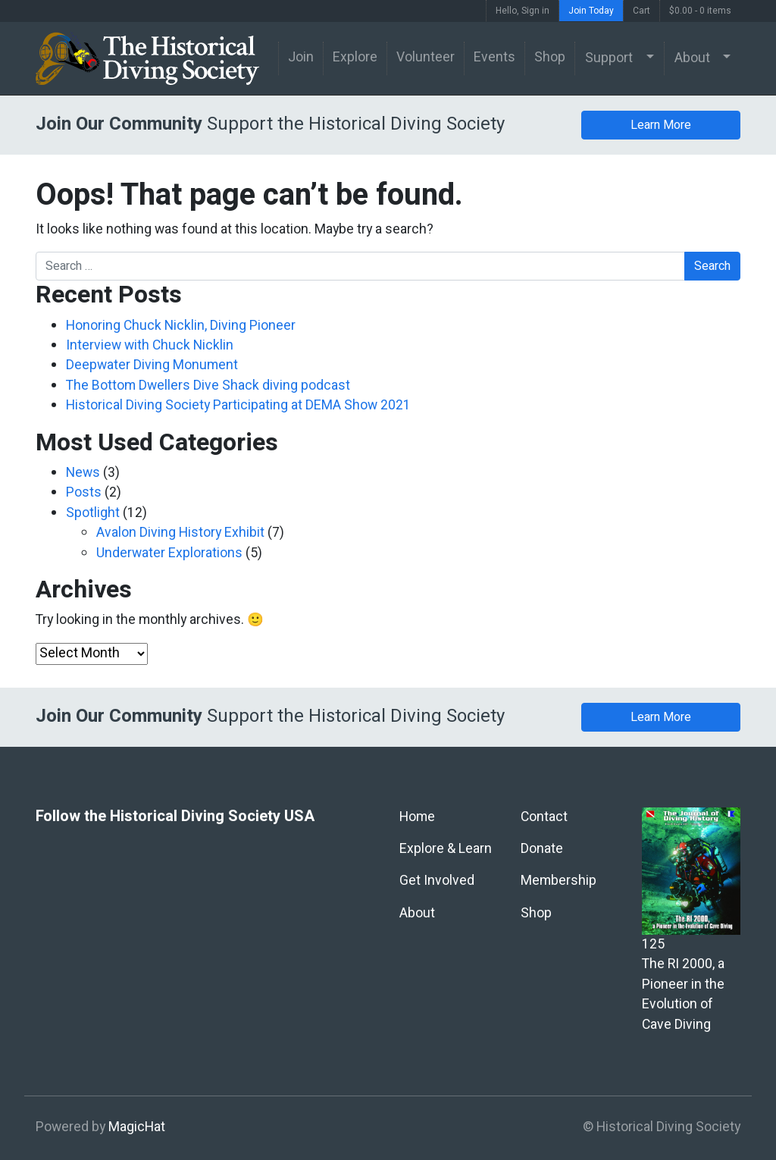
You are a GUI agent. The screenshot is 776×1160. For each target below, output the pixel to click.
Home (417, 816)
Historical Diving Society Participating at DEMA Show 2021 (238, 405)
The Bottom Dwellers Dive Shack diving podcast (208, 385)
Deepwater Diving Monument (152, 365)
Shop (549, 57)
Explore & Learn (445, 848)
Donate (542, 848)
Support (609, 58)
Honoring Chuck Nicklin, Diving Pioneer (181, 325)
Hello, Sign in (522, 10)
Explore (355, 57)
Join (301, 57)
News (83, 472)
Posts (84, 492)
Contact (544, 816)
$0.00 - (700, 10)
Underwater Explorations (169, 553)
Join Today (591, 10)
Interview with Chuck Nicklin (149, 345)
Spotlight (93, 512)
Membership (558, 880)
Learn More (660, 125)
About (692, 58)
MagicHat (136, 1127)
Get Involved (436, 880)
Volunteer (425, 57)
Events (494, 57)
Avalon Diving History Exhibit (180, 532)
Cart (641, 10)
